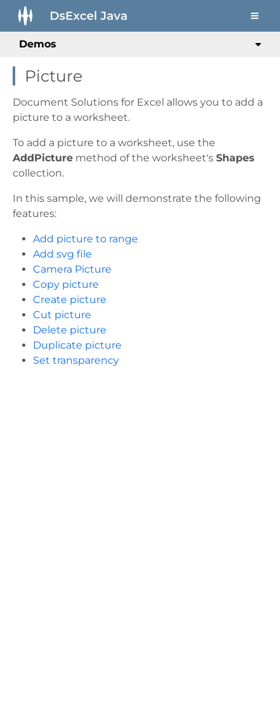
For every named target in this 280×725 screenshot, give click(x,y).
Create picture (69, 300)
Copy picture (66, 284)
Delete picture (69, 330)
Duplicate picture (77, 345)
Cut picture (62, 315)
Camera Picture (72, 269)
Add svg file (62, 254)
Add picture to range (85, 239)
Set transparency (76, 360)
